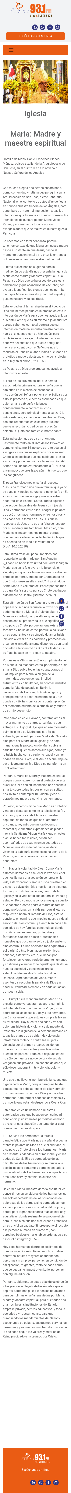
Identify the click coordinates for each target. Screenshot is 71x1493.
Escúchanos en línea (35, 1470)
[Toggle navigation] (11, 50)
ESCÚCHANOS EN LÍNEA (35, 36)
